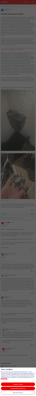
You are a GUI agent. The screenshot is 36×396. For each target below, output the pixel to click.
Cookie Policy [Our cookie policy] (4, 378)
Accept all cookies (18, 384)
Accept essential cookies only (18, 388)
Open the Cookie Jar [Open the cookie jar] (18, 392)
